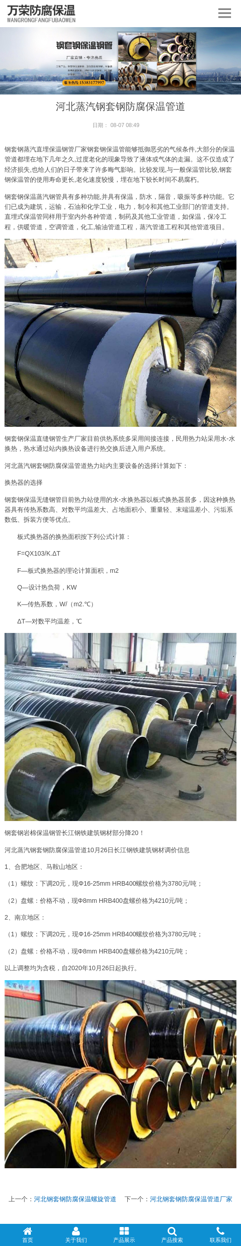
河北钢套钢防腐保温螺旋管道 (75, 1199)
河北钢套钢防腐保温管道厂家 (191, 1199)
